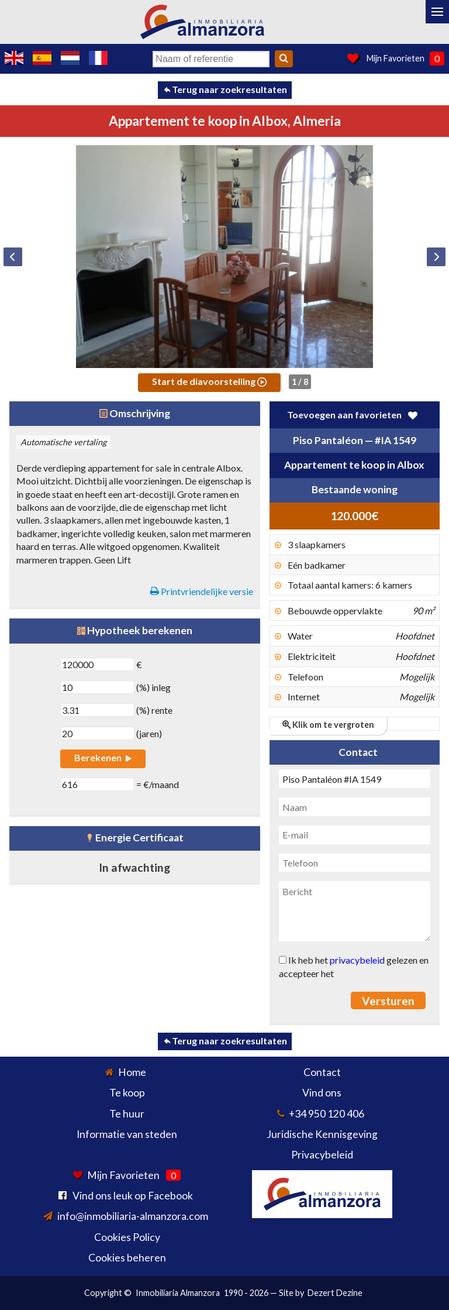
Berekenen (102, 757)
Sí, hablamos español (42, 58)
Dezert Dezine (335, 1293)
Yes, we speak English (14, 58)
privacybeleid (357, 959)
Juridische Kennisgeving (322, 1134)
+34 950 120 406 (326, 1114)
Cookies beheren (127, 1257)
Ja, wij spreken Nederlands (70, 58)
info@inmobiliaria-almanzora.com (132, 1216)
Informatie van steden (127, 1134)
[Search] (284, 58)
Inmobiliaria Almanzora (178, 1293)
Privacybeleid (322, 1155)
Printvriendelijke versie (201, 591)
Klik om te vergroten (328, 725)
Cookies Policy (127, 1237)
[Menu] (437, 11)
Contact (322, 1072)
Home (132, 1072)
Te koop (127, 1092)
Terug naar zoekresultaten (225, 89)
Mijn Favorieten (395, 58)
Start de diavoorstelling (209, 381)
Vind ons (321, 1092)
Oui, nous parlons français (98, 58)
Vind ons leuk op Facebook (132, 1195)
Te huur (126, 1114)
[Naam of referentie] (211, 59)
